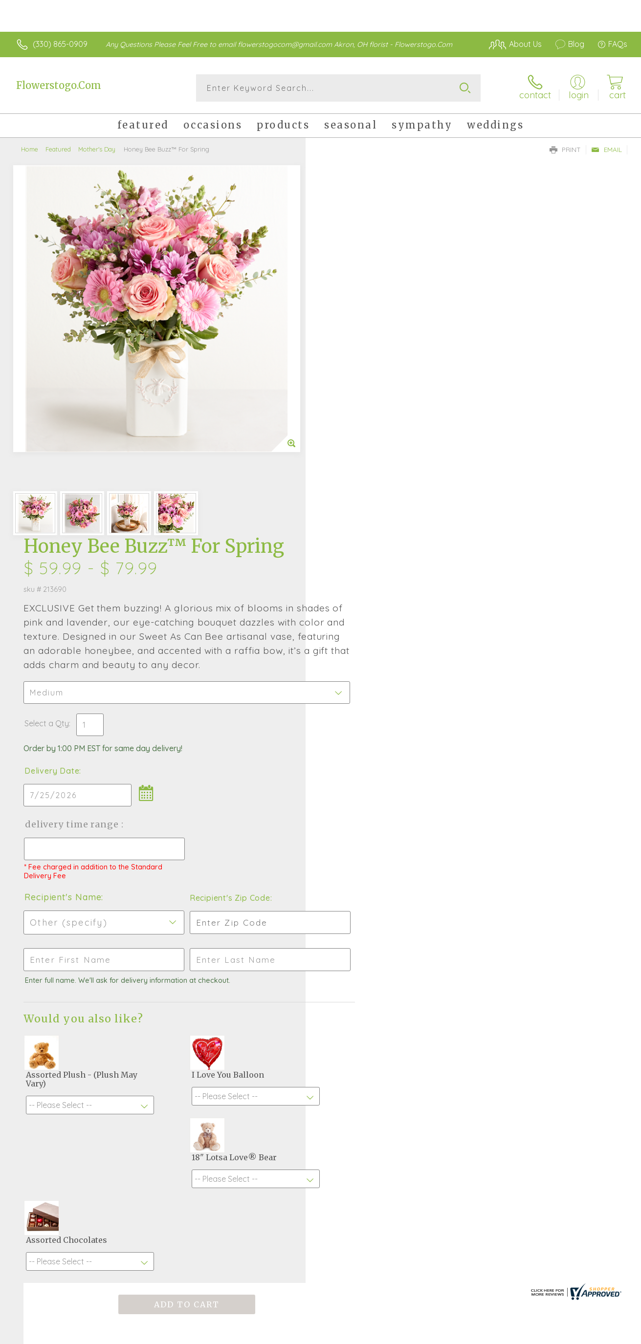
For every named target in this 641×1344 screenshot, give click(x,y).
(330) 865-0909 (60, 44)
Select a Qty (344, 351)
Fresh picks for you (320, 1041)
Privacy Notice (550, 1333)
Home (29, 149)
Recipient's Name (360, 525)
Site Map (600, 1333)
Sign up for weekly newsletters (320, 1095)
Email (606, 149)
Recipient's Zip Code (514, 526)
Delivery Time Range (370, 452)
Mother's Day (96, 149)
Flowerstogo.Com (58, 85)
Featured (58, 149)
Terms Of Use (493, 1333)
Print (565, 149)
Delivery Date (349, 399)
